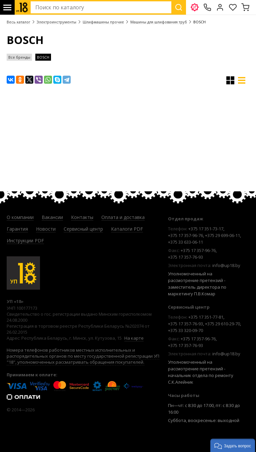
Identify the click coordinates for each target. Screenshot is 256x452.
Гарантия (17, 229)
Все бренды (19, 57)
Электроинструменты (56, 21)
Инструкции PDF (25, 240)
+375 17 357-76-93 (185, 257)
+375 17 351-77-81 (205, 317)
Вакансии (52, 217)
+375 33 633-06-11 (185, 242)
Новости (46, 229)
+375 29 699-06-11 (222, 235)
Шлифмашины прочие (103, 21)
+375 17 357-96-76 (185, 235)
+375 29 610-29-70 (222, 324)
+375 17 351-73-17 (205, 229)
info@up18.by (226, 265)
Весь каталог (18, 21)
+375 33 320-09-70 (185, 330)
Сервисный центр (83, 229)
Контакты (82, 217)
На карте (134, 338)
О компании (20, 217)
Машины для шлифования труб (158, 21)
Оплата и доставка (123, 217)
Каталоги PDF (127, 229)
